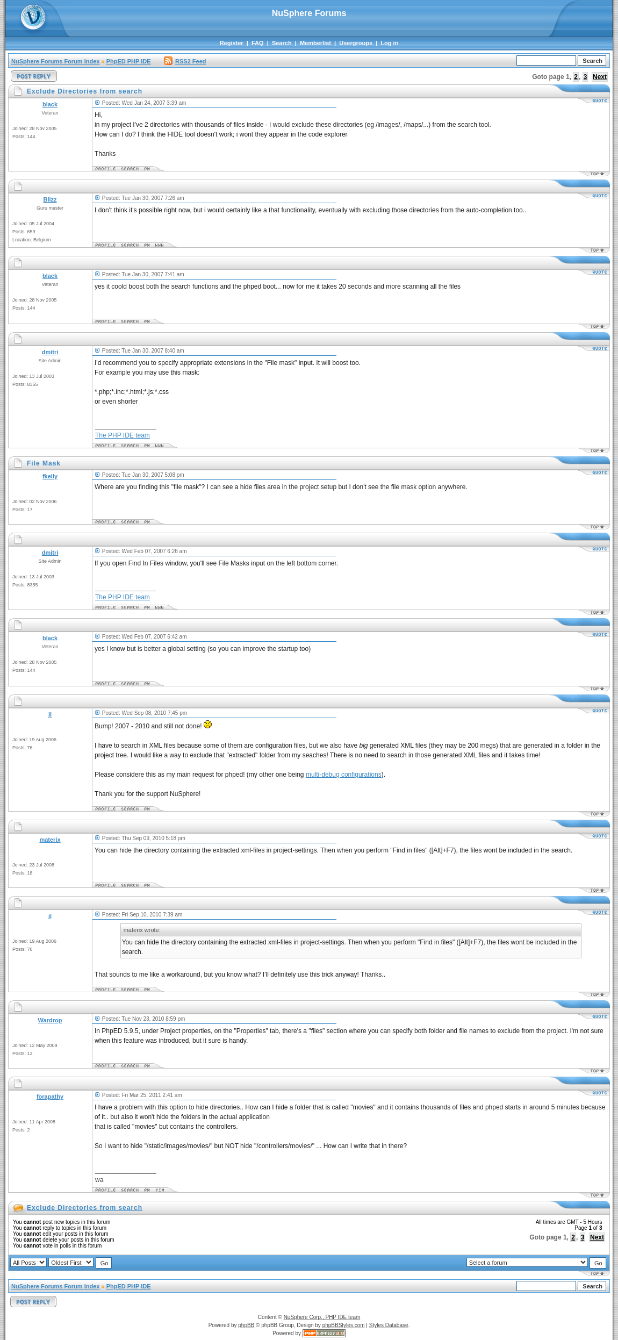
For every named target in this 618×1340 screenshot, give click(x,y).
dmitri (50, 352)
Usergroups (355, 43)
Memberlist (315, 43)
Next (600, 77)
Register (231, 43)
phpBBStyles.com (343, 1325)
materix (49, 839)
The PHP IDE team (122, 435)
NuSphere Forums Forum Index (55, 61)
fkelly (50, 476)
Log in (389, 43)
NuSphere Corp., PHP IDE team (322, 1317)
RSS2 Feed (185, 61)
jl (50, 714)
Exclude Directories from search (84, 1208)
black (50, 104)
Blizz (49, 199)
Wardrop (50, 1020)
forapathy (50, 1096)
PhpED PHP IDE (128, 61)
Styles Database (388, 1325)
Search (282, 43)
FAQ (257, 43)
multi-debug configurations (344, 774)
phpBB (246, 1325)
